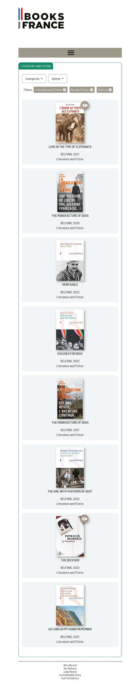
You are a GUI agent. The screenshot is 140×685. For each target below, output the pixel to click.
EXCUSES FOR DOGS (70, 353)
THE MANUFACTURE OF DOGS (70, 215)
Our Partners (70, 668)
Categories (33, 78)
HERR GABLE (70, 284)
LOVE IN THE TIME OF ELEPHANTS (70, 146)
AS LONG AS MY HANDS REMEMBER (70, 629)
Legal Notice (70, 671)
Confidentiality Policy (70, 675)
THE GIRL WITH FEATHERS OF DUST (70, 491)
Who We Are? (70, 665)
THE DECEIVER (70, 560)
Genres (56, 78)
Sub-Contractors (70, 678)
